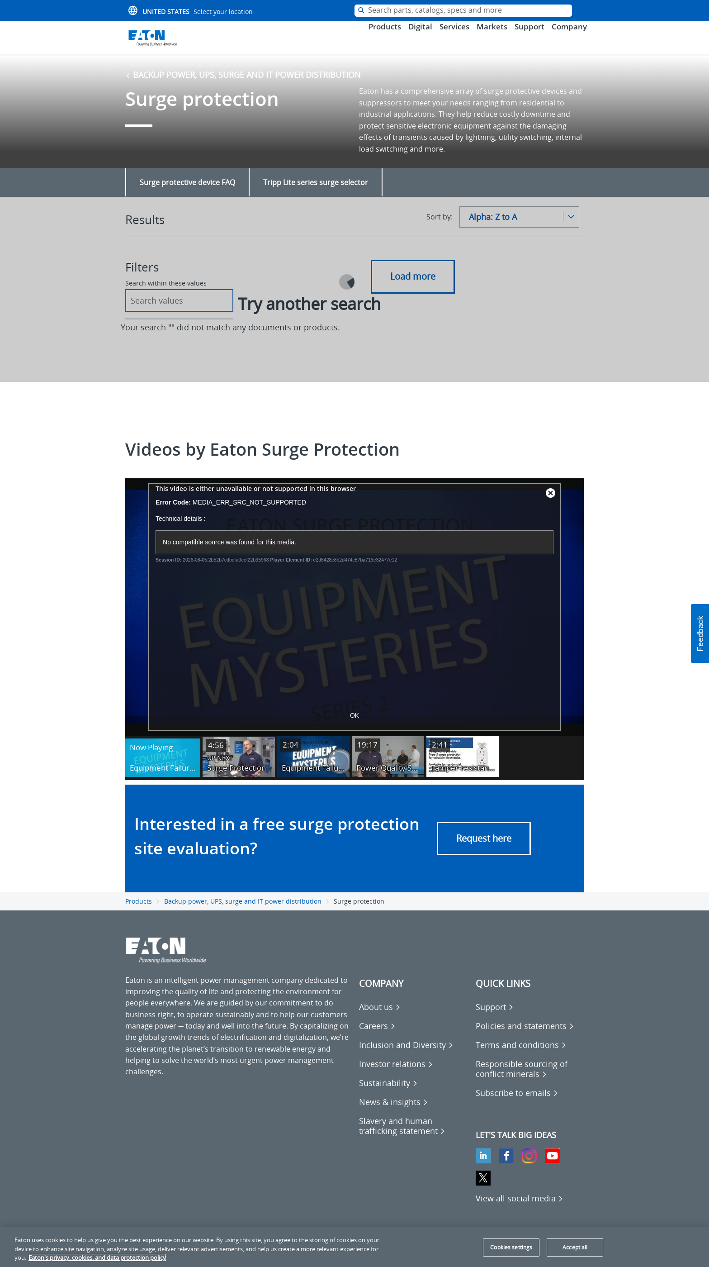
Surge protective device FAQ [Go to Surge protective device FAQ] (187, 193)
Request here (483, 849)
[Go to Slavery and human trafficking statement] (413, 1136)
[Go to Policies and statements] (525, 1036)
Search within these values (166, 294)
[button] (700, 633)
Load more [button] (412, 287)
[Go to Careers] (377, 1036)
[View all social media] (519, 1209)
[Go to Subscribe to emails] (517, 1103)
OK (354, 726)
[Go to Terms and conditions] (521, 1055)
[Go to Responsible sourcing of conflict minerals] (529, 1079)
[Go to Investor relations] (396, 1074)
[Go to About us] (380, 1017)
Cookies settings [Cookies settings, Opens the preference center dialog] (511, 1247)
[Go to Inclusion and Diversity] (406, 1055)
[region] (354, 1247)
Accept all (574, 1247)
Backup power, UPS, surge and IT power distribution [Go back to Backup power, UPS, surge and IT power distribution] (243, 85)
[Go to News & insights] (393, 1112)
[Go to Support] (495, 1017)
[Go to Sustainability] (388, 1093)
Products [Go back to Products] (138, 912)
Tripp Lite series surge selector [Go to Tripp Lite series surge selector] (315, 193)
